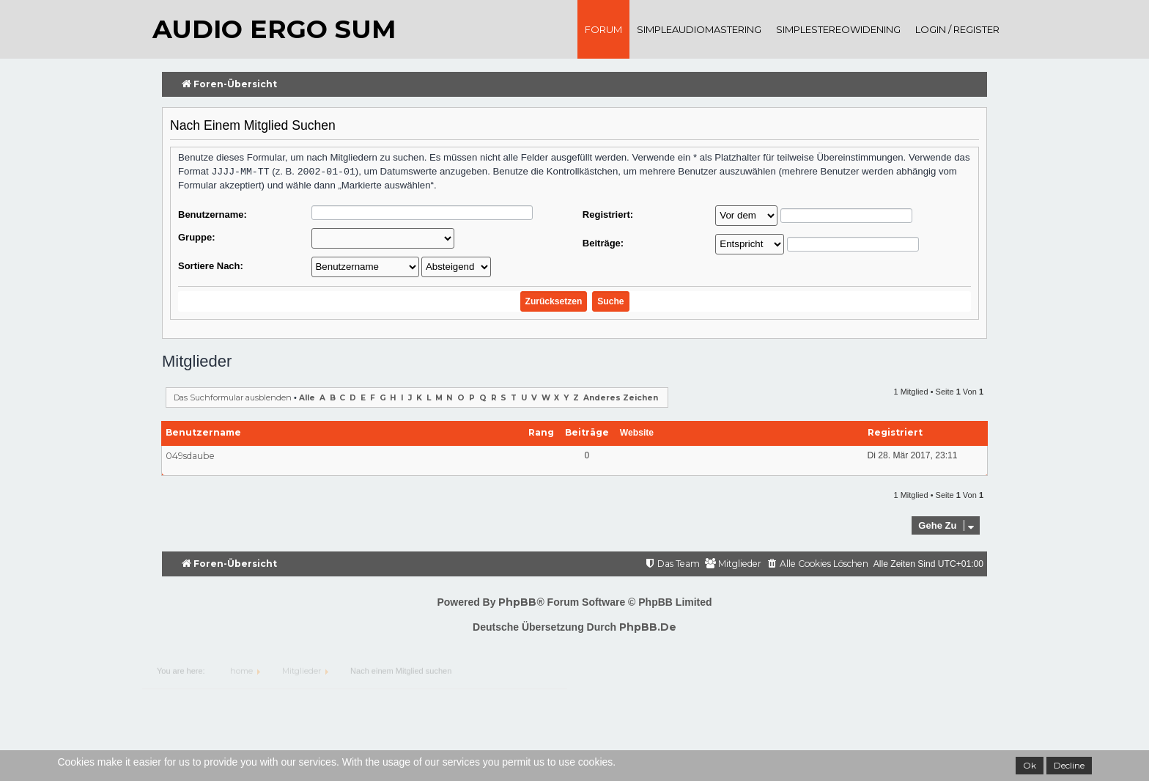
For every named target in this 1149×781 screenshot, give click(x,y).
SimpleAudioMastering (699, 29)
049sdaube (190, 455)
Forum (603, 29)
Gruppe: (196, 237)
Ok (1029, 765)
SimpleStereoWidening (838, 29)
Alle (307, 398)
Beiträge (587, 432)
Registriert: (608, 214)
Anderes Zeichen (620, 398)
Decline (1069, 765)
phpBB (517, 602)
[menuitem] (817, 564)
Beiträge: (603, 243)
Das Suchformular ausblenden (233, 397)
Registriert (895, 432)
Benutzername (203, 432)
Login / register (957, 29)
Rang (541, 432)
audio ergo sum (274, 29)
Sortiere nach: (210, 265)
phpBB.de (647, 627)
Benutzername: (212, 214)
